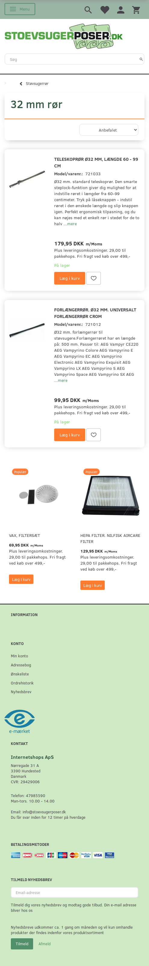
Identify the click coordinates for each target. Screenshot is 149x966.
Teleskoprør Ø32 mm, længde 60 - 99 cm (96, 162)
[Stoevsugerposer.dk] (64, 35)
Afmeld (45, 943)
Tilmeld (22, 943)
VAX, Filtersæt (24, 535)
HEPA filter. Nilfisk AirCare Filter (110, 538)
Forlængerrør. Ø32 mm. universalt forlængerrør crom (95, 312)
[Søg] (141, 59)
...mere (70, 223)
